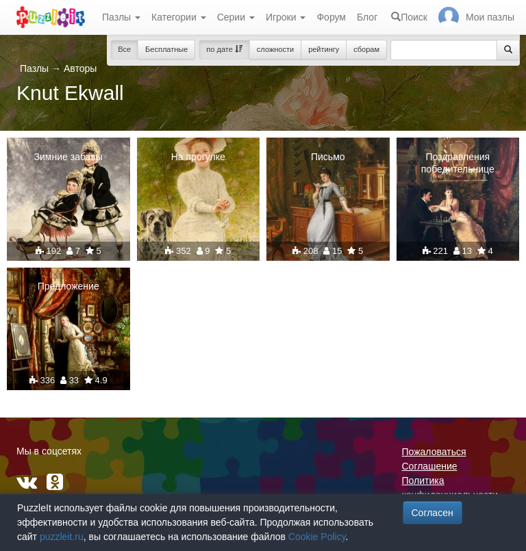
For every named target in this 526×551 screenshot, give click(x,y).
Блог (367, 17)
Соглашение (430, 466)
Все (124, 49)
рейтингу (323, 49)
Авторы (80, 68)
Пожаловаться (434, 451)
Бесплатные (166, 49)
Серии (236, 17)
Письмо (328, 156)
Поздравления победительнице (457, 163)
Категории (178, 17)
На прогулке (198, 156)
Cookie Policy (317, 536)
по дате (224, 49)
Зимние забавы (68, 156)
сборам (366, 49)
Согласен (432, 512)
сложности (275, 49)
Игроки (286, 17)
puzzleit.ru (62, 536)
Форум (331, 17)
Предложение (68, 286)
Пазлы (121, 17)
